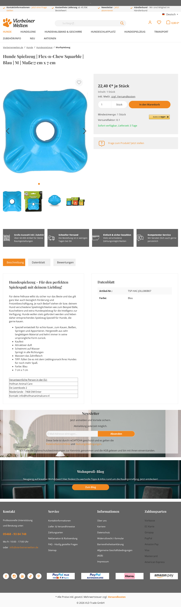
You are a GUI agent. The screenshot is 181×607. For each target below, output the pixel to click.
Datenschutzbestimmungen (49, 450)
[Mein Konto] (150, 23)
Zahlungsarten (55, 532)
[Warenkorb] (173, 23)
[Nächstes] (84, 132)
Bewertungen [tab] (65, 262)
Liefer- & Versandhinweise (61, 526)
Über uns (102, 520)
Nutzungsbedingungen (88, 444)
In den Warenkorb (149, 104)
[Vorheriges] (6, 132)
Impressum (103, 561)
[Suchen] (122, 23)
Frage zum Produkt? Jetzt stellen (126, 143)
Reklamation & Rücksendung (62, 538)
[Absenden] (116, 434)
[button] (159, 118)
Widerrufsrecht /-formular (110, 538)
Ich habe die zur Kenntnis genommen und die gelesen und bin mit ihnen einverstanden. (87, 450)
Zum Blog (90, 487)
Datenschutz (103, 532)
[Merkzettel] (159, 23)
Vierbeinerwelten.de (13, 47)
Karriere (101, 526)
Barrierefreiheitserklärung (110, 544)
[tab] (14, 262)
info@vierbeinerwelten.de (24, 547)
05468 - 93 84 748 (14, 534)
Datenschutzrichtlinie (58, 444)
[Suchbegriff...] (86, 23)
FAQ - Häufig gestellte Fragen (63, 544)
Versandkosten (117, 597)
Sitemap (52, 550)
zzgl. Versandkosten (123, 96)
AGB (105, 450)
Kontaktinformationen (59, 520)
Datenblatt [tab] (38, 262)
